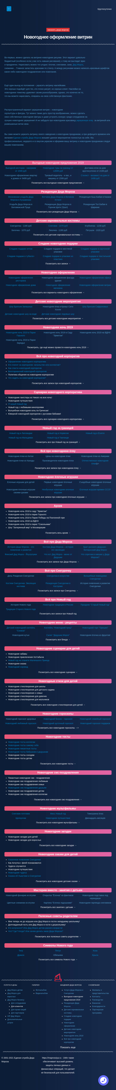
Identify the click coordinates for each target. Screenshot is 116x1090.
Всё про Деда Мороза (58, 541)
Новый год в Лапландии (20, 433)
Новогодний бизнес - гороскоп (58, 719)
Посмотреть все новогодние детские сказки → (58, 881)
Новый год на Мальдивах (21, 437)
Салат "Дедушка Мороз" (58, 635)
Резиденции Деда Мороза (58, 191)
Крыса (95, 955)
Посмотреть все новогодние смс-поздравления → (58, 799)
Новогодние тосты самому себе (23, 745)
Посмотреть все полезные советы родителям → (58, 936)
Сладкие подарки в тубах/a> (21, 256)
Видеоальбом (42, 993)
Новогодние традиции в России (58, 605)
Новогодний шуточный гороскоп (58, 723)
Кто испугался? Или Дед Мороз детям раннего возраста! (35, 928)
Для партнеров (17, 1013)
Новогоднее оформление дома (21, 285)
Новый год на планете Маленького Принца (28, 660)
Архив (58, 505)
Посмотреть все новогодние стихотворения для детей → (58, 705)
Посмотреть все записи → (58, 263)
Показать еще (68, 1047)
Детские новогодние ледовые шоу (58, 314)
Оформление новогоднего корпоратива (27, 361)
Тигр (21, 950)
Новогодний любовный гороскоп (20, 723)
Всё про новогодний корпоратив (58, 356)
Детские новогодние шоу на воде (21, 314)
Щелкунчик (21, 818)
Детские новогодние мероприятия (58, 301)
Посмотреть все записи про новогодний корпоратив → (58, 383)
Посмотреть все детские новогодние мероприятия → (58, 318)
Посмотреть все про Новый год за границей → (58, 442)
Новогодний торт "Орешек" (95, 628)
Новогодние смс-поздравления (58, 772)
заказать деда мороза (57, 30)
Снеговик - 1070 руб (58, 226)
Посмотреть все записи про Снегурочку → (58, 590)
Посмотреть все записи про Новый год (58, 613)
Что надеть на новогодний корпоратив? (27, 378)
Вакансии (96, 1003)
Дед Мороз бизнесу (15, 1000)
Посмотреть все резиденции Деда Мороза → (58, 212)
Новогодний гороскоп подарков (95, 723)
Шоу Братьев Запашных (20, 306)
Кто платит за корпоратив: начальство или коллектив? (34, 365)
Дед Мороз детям (15, 990)
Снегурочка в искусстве (58, 576)
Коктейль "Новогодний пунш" (58, 628)
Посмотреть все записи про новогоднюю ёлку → (58, 468)
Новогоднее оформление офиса (95, 278)
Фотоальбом (41, 990)
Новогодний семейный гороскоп (95, 719)
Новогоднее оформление (58, 272)
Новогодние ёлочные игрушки (58, 476)
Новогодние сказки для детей (58, 854)
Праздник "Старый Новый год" (95, 605)
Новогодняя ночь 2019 (58, 327)
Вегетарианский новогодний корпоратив (27, 371)
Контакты (96, 997)
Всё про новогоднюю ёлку (57, 451)
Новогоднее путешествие (58, 818)
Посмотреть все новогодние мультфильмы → (58, 822)
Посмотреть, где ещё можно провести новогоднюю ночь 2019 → (58, 347)
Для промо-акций (18, 1010)
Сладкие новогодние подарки (58, 243)
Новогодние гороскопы (58, 713)
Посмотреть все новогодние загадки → (58, 845)
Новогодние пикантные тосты (22, 748)
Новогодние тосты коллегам (21, 742)
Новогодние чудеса (17, 872)
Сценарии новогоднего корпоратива (58, 392)
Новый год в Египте (95, 433)
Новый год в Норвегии (58, 433)
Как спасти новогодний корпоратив (25, 368)
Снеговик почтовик (21, 813)
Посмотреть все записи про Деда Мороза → (58, 562)
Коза (95, 950)
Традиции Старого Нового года (21, 609)
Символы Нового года (58, 945)
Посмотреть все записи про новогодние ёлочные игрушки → (58, 497)
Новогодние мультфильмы (58, 808)
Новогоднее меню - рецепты (58, 622)
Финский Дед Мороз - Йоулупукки (21, 554)
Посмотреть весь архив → (58, 533)
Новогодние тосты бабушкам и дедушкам (28, 752)
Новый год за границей (58, 428)
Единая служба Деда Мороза (27, 138)
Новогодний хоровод (18, 667)
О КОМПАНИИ (94, 985)
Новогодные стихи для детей (58, 681)
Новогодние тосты (58, 736)
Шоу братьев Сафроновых (95, 306)
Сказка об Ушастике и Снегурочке (24, 876)
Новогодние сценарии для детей (58, 648)
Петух (58, 950)
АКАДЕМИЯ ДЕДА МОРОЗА (71, 985)
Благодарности (98, 1006)
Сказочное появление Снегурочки (24, 859)
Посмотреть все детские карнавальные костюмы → (58, 235)
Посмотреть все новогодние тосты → (58, 763)
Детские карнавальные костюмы (58, 220)
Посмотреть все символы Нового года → (58, 959)
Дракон (20, 955)
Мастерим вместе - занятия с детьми (58, 890)
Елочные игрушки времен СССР (95, 489)
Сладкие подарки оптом (20, 249)
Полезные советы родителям (57, 916)
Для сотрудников (18, 1003)
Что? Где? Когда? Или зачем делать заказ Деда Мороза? (35, 931)
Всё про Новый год (58, 599)
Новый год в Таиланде (58, 437)
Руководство (97, 1000)
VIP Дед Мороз (13, 1016)
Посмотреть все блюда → (58, 639)
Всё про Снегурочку (58, 570)
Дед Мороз (78, 64)
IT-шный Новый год (17, 404)
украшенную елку (84, 120)
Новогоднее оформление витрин (95, 285)
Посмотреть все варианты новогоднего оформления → (57, 292)
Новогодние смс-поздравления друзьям (27, 788)
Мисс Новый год (58, 813)
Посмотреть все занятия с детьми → (58, 907)
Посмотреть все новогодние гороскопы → (57, 728)
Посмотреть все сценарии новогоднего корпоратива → (58, 419)
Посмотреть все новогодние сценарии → (58, 672)
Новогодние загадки (58, 831)
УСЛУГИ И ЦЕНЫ (10, 985)
